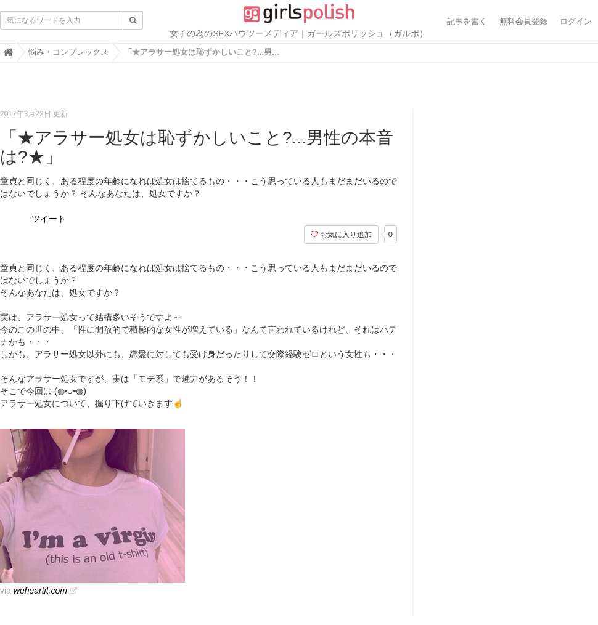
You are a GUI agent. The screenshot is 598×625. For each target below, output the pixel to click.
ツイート (48, 219)
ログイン (576, 21)
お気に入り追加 (341, 234)
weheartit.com (40, 590)
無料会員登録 (523, 21)
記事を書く (467, 21)
